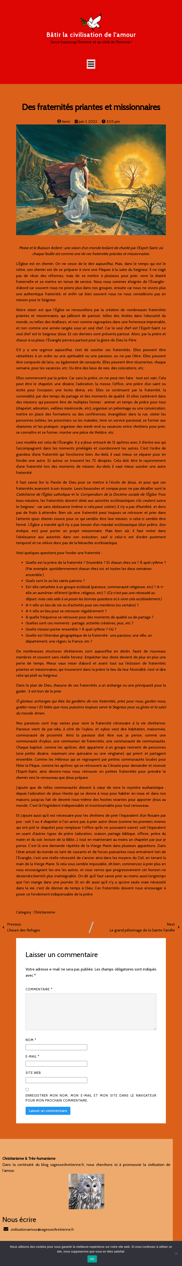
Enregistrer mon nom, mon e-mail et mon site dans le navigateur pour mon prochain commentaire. (91, 1098)
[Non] (176, 1253)
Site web (33, 1073)
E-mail (32, 1057)
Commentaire (39, 989)
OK (92, 1259)
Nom (31, 1040)
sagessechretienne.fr (63, 1165)
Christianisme (44, 912)
